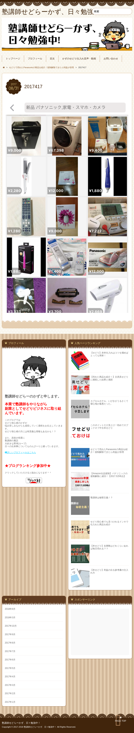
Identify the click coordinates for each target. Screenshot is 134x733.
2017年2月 (10, 693)
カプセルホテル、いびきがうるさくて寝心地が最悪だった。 (109, 402)
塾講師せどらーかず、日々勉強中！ (21, 723)
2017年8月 (10, 642)
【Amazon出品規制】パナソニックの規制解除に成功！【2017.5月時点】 (109, 475)
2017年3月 (10, 685)
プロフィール (35, 58)
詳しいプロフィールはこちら (21, 452)
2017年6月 (10, 659)
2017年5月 (10, 668)
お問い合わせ (111, 58)
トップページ (13, 58)
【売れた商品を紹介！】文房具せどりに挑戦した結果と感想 (109, 378)
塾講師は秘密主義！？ (101, 497)
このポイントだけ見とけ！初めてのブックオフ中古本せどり (109, 426)
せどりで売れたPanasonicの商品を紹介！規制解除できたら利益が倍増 (109, 450)
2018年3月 (10, 617)
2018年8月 (10, 609)
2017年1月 (10, 702)
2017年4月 (10, 676)
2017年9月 (10, 634)
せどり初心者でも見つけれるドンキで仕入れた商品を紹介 (109, 523)
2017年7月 (10, 651)
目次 (52, 58)
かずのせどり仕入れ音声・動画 (79, 58)
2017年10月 (11, 626)
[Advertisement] (100, 632)
